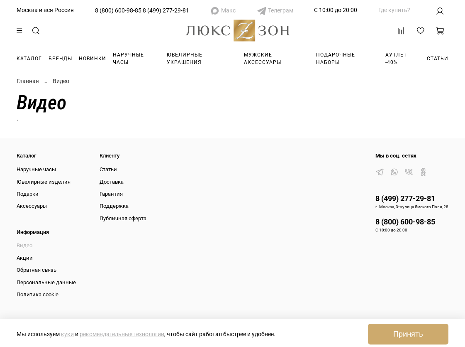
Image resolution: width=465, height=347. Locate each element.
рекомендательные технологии (122, 334)
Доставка (112, 182)
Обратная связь (36, 270)
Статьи (437, 59)
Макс (228, 10)
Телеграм (280, 10)
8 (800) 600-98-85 (118, 10)
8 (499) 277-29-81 (166, 10)
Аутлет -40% (396, 58)
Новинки (92, 59)
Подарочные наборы (335, 58)
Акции (25, 258)
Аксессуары (32, 206)
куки (67, 334)
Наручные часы (128, 58)
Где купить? (394, 10)
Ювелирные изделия (44, 182)
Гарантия (111, 194)
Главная (28, 81)
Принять (408, 334)
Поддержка (114, 206)
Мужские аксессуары (262, 58)
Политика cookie (37, 294)
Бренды (60, 59)
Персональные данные (46, 282)
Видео (24, 245)
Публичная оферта (123, 218)
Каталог (29, 59)
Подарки (28, 194)
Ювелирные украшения (184, 58)
